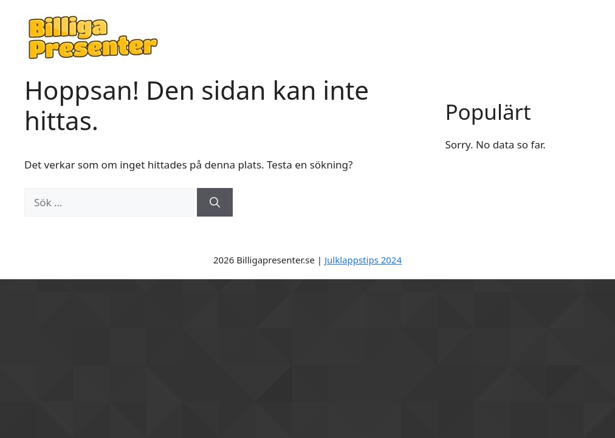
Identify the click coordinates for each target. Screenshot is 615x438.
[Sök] (215, 202)
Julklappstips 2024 (363, 260)
